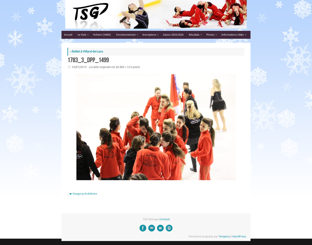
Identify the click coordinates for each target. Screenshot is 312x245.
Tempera (223, 236)
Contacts (164, 219)
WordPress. (239, 236)
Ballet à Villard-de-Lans (86, 51)
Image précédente (83, 194)
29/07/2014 (79, 67)
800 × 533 (126, 67)
